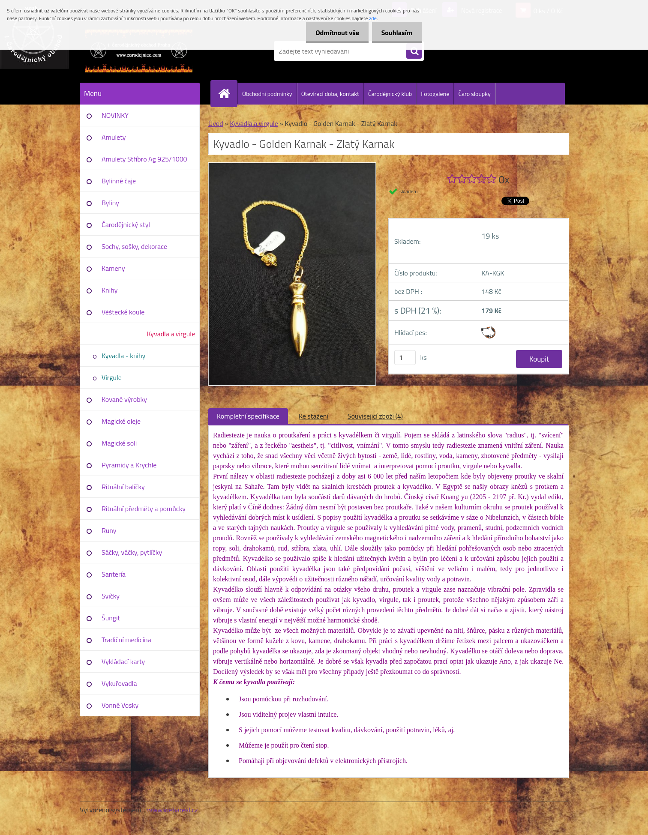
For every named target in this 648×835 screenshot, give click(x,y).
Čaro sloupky (474, 93)
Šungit (111, 618)
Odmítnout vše (333, 32)
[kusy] (405, 357)
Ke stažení (313, 416)
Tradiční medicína (126, 639)
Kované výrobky (124, 399)
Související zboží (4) (375, 416)
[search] (414, 51)
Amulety (114, 137)
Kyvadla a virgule (171, 334)
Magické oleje (121, 421)
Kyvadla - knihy (123, 355)
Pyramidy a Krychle (129, 465)
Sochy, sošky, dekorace (134, 246)
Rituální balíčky (123, 487)
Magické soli (119, 443)
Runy (109, 530)
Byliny (110, 203)
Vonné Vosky (120, 705)
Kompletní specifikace (248, 416)
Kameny (113, 268)
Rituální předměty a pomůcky (144, 508)
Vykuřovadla (119, 683)
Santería (114, 574)
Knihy (109, 290)
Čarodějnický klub (390, 93)
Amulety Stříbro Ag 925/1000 (144, 159)
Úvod (215, 123)
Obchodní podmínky (267, 93)
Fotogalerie (435, 93)
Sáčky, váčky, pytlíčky (132, 552)
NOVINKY (115, 115)
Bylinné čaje (119, 181)
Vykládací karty (123, 661)
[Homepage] (227, 93)
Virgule (112, 377)
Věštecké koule (123, 312)
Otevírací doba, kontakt (330, 93)
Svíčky (111, 596)
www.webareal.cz (172, 810)
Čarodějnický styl (126, 224)
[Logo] (139, 51)
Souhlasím (395, 32)
